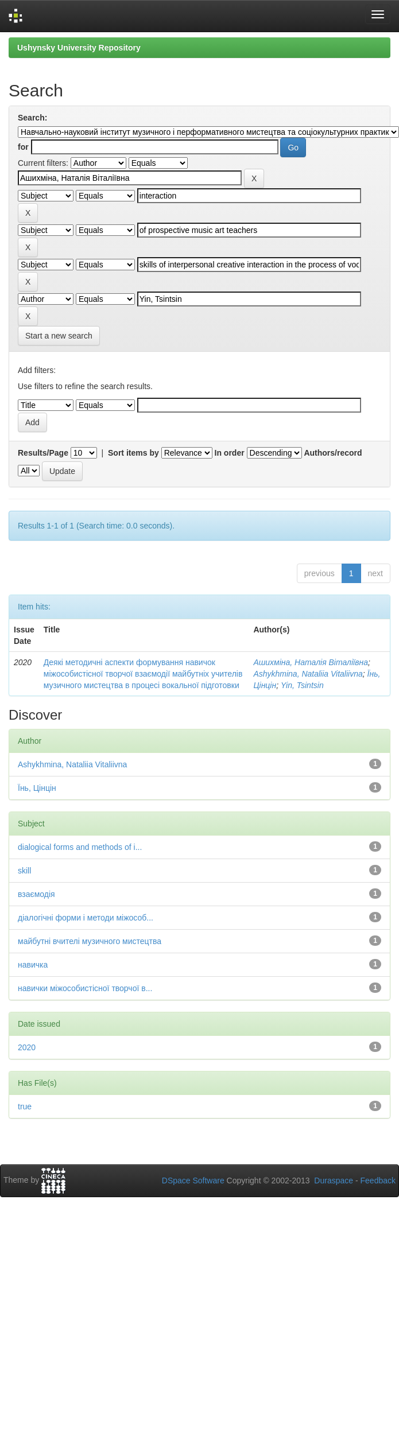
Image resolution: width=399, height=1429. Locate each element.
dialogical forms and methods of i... (80, 847)
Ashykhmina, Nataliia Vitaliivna (307, 673)
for (23, 147)
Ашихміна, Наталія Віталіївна (310, 662)
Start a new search (58, 335)
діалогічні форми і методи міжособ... (85, 917)
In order (230, 452)
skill (24, 870)
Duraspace (333, 1180)
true (25, 1106)
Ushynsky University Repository (79, 47)
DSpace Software (193, 1180)
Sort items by (133, 452)
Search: (32, 117)
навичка (33, 964)
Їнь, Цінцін (37, 788)
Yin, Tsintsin (302, 685)
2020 (27, 1047)
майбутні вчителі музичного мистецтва (89, 941)
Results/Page (43, 452)
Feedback (378, 1180)
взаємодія (36, 894)
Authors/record (333, 452)
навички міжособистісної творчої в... (85, 988)
